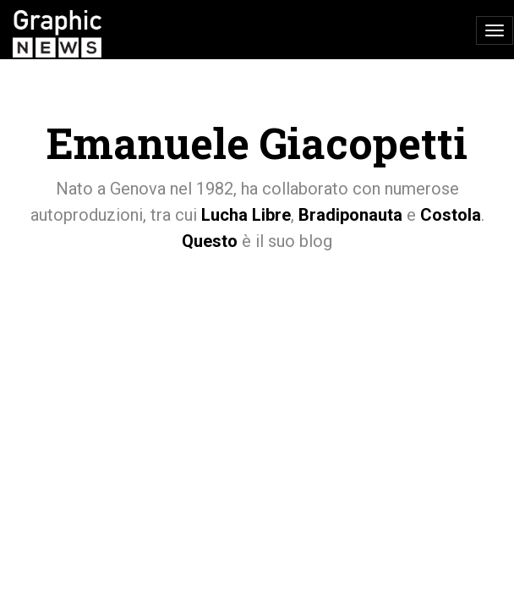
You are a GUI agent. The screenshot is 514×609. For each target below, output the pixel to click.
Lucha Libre (246, 215)
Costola (450, 215)
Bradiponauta (350, 215)
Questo (210, 241)
